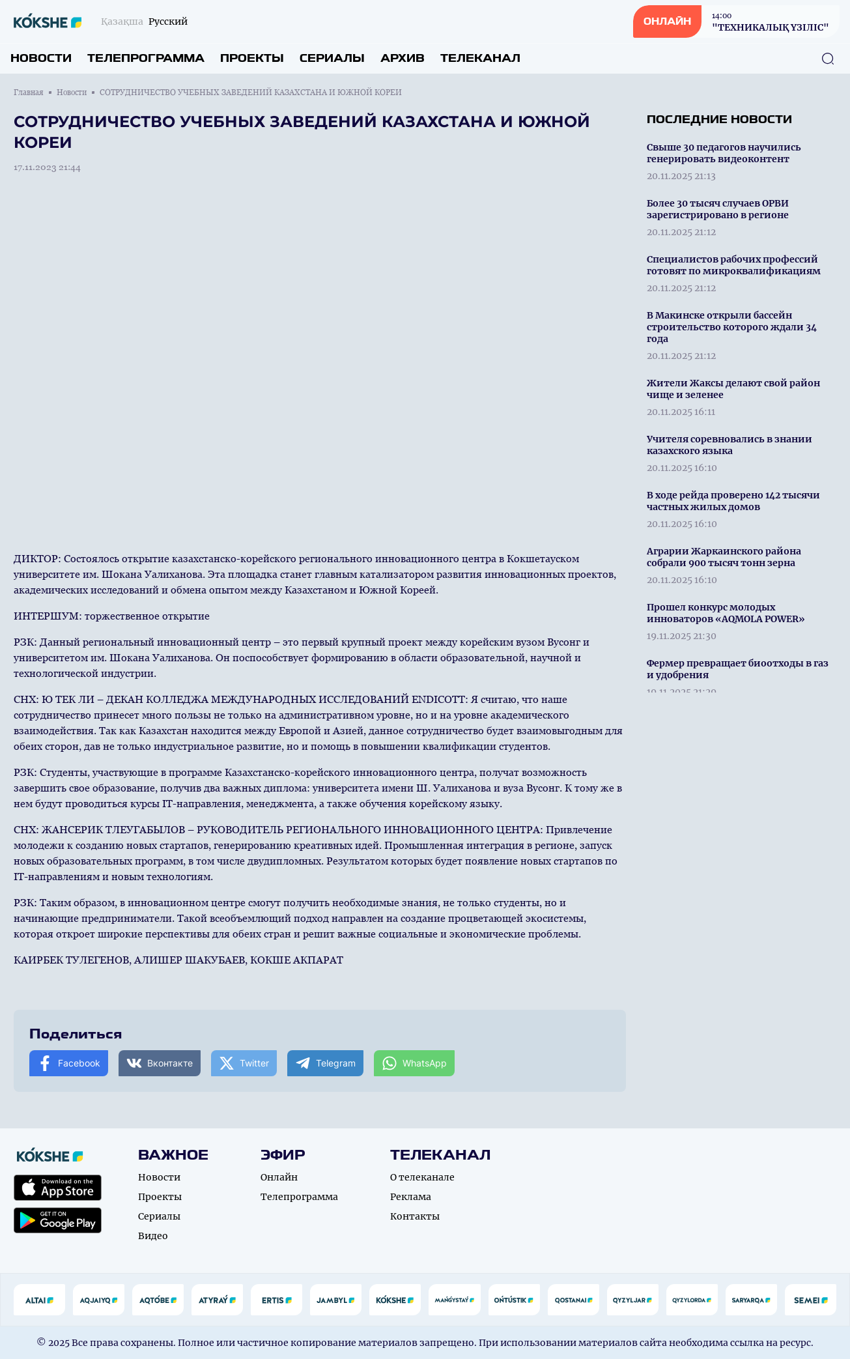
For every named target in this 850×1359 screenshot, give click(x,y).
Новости (41, 58)
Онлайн (279, 1177)
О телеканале (422, 1177)
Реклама (410, 1197)
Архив (402, 58)
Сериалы (332, 58)
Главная (29, 92)
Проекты (252, 58)
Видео (153, 1236)
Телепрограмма (146, 58)
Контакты (415, 1216)
